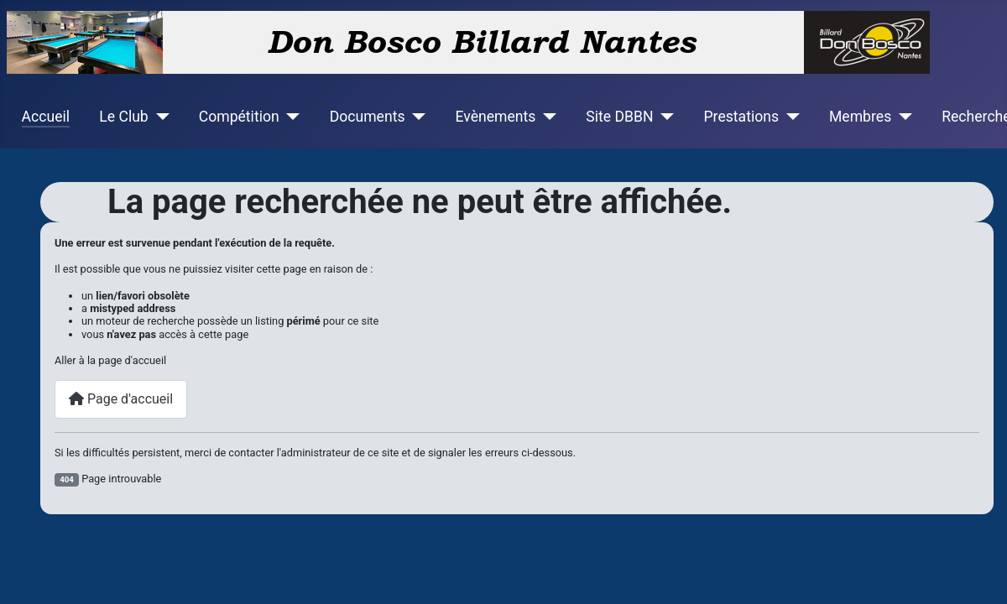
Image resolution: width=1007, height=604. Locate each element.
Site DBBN (619, 116)
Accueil (46, 116)
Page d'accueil (121, 399)
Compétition (239, 116)
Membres (860, 116)
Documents (367, 116)
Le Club (123, 116)
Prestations (742, 116)
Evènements (495, 116)
